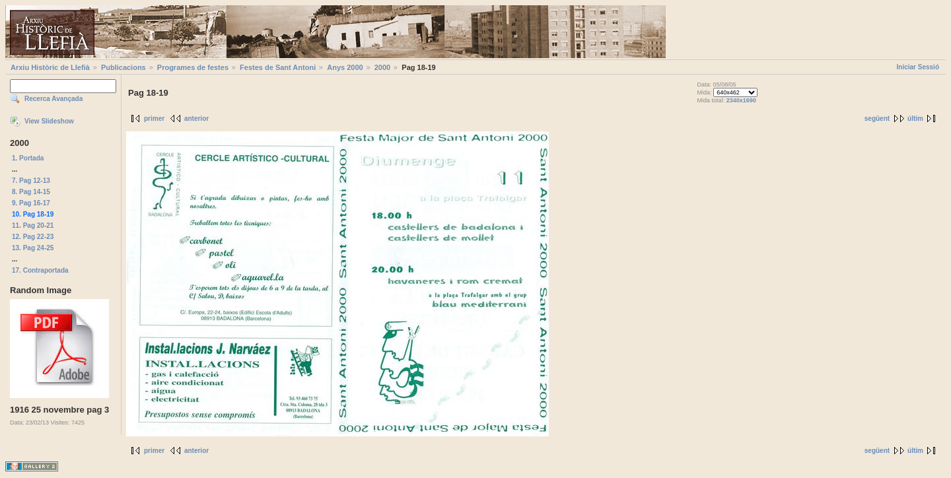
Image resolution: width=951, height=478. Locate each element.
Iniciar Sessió (918, 67)
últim (915, 118)
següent (877, 118)
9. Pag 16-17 (31, 203)
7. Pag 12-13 (31, 180)
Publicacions (123, 67)
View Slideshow (49, 121)
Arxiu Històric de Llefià (50, 67)
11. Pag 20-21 (32, 225)
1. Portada (28, 158)
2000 (382, 67)
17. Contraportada (40, 270)
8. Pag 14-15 (31, 191)
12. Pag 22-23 (32, 236)
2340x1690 (741, 100)
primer (154, 118)
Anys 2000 (345, 67)
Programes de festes (193, 67)
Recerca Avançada (53, 98)
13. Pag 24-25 (32, 248)
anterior (196, 118)
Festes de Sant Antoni (278, 67)
